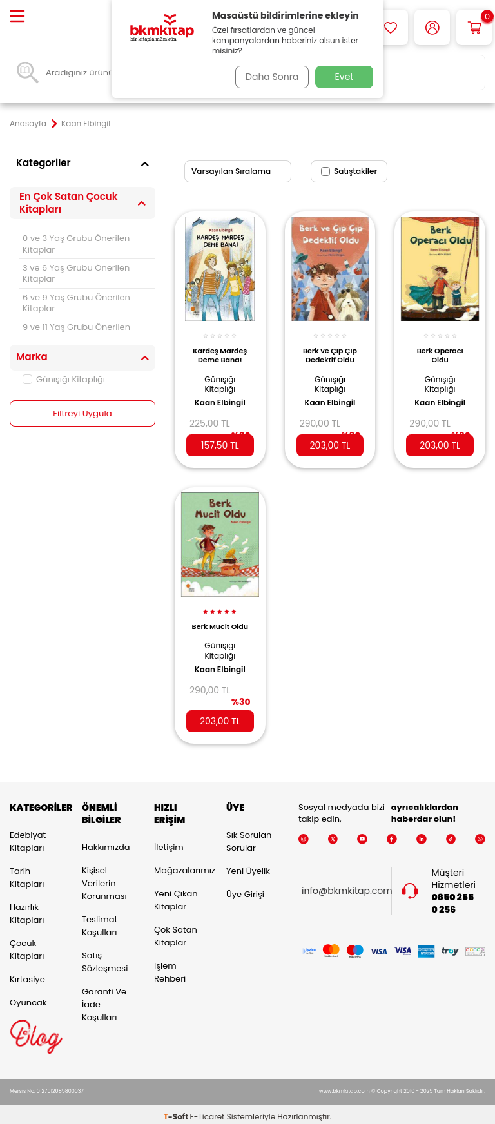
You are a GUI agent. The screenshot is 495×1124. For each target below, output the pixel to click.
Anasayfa (28, 124)
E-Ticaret (207, 1111)
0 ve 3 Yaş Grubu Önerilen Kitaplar (76, 243)
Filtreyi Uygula (83, 413)
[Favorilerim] (390, 27)
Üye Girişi (245, 888)
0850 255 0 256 (453, 898)
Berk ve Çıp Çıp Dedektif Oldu (330, 351)
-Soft (177, 1111)
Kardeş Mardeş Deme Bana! (220, 351)
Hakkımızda (106, 841)
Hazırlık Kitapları (27, 907)
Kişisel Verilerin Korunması (104, 877)
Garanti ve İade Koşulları (104, 999)
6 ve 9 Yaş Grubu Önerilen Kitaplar (76, 303)
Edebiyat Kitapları (28, 835)
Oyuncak (28, 997)
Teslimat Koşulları (99, 920)
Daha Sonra (268, 76)
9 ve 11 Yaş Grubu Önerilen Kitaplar (76, 332)
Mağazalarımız (180, 864)
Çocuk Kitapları (27, 943)
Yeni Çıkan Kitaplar (176, 894)
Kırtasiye (27, 973)
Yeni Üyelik (248, 865)
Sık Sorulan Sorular (248, 835)
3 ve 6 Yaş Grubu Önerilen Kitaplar (76, 273)
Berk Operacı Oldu (440, 348)
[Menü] (17, 17)
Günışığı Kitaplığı (64, 379)
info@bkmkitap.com (347, 886)
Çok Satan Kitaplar (175, 930)
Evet (344, 76)
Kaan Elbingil (220, 396)
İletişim (169, 841)
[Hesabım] (432, 27)
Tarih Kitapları (27, 871)
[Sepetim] (474, 27)
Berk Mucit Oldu (219, 621)
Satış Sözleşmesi (105, 956)
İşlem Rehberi (170, 966)
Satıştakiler (349, 171)
